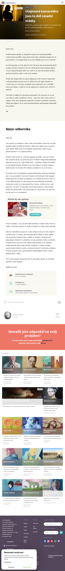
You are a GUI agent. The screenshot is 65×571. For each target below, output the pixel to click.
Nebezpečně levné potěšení (50, 431)
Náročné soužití (29, 462)
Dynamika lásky (35, 203)
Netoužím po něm (30, 431)
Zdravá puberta (8, 462)
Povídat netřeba (8, 493)
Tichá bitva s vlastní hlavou (51, 493)
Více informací (7, 562)
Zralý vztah (7, 431)
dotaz (43, 343)
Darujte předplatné (10, 545)
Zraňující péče (8, 370)
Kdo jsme (35, 523)
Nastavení (11, 567)
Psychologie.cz (8, 2)
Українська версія (49, 546)
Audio (25, 527)
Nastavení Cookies (58, 555)
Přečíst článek (35, 214)
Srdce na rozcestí (50, 401)
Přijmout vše (27, 567)
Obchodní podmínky (50, 556)
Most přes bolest (49, 370)
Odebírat (61, 532)
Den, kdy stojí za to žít (31, 493)
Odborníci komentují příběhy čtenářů (16, 401)
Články (26, 523)
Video (25, 530)
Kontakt (35, 532)
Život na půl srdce (30, 370)
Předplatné (10, 541)
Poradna (26, 533)
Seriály (26, 537)
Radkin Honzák (18, 315)
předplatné (47, 340)
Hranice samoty (49, 462)
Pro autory (35, 527)
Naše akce (25, 541)
